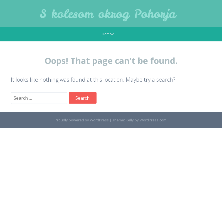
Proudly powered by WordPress (82, 120)
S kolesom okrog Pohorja (108, 14)
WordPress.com (153, 120)
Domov (108, 33)
